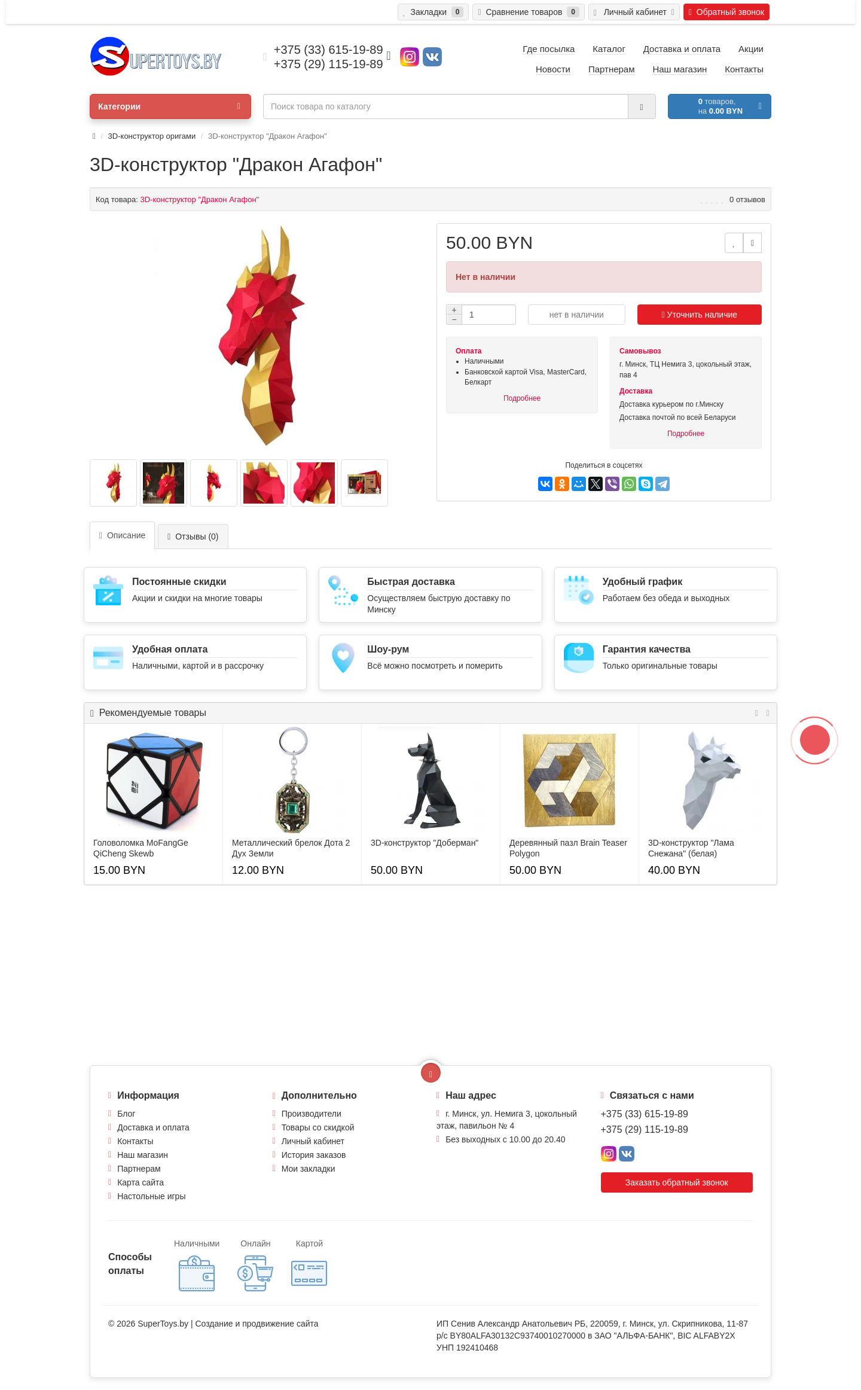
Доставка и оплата (153, 1127)
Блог (126, 1113)
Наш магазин (142, 1155)
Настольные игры (151, 1196)
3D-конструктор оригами (152, 136)
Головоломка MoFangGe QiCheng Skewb (140, 848)
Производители (311, 1113)
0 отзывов (747, 199)
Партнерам (138, 1168)
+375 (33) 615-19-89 (644, 1114)
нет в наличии (576, 314)
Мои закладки (308, 1168)
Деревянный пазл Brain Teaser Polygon (568, 848)
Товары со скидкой (318, 1127)
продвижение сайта (280, 1323)
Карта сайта (140, 1182)
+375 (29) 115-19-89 (644, 1129)
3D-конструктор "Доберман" (424, 843)
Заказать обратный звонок (676, 1182)
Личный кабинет (313, 1141)
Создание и (218, 1323)
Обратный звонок (726, 12)
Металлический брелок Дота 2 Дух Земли (291, 848)
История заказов (314, 1155)
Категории (169, 106)
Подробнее (522, 398)
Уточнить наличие (700, 314)
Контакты (135, 1141)
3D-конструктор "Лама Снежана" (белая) (691, 848)
